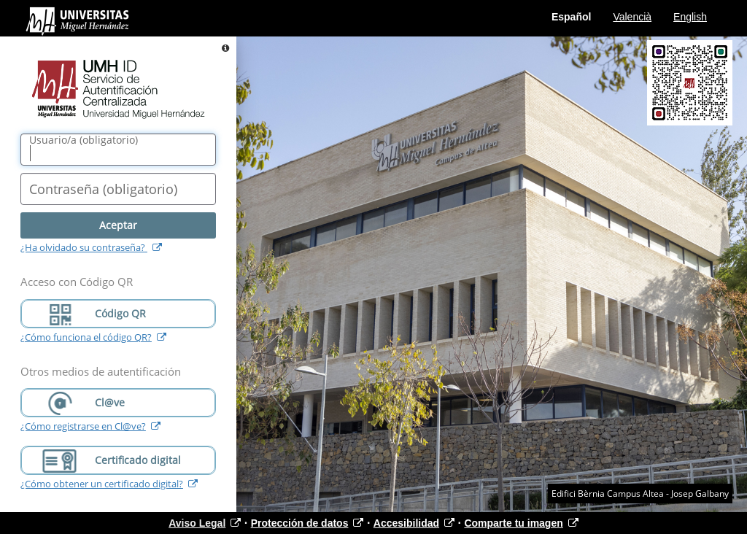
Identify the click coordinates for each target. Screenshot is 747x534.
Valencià (632, 17)
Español (571, 17)
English (690, 17)
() (83, 140)
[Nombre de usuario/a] (118, 150)
